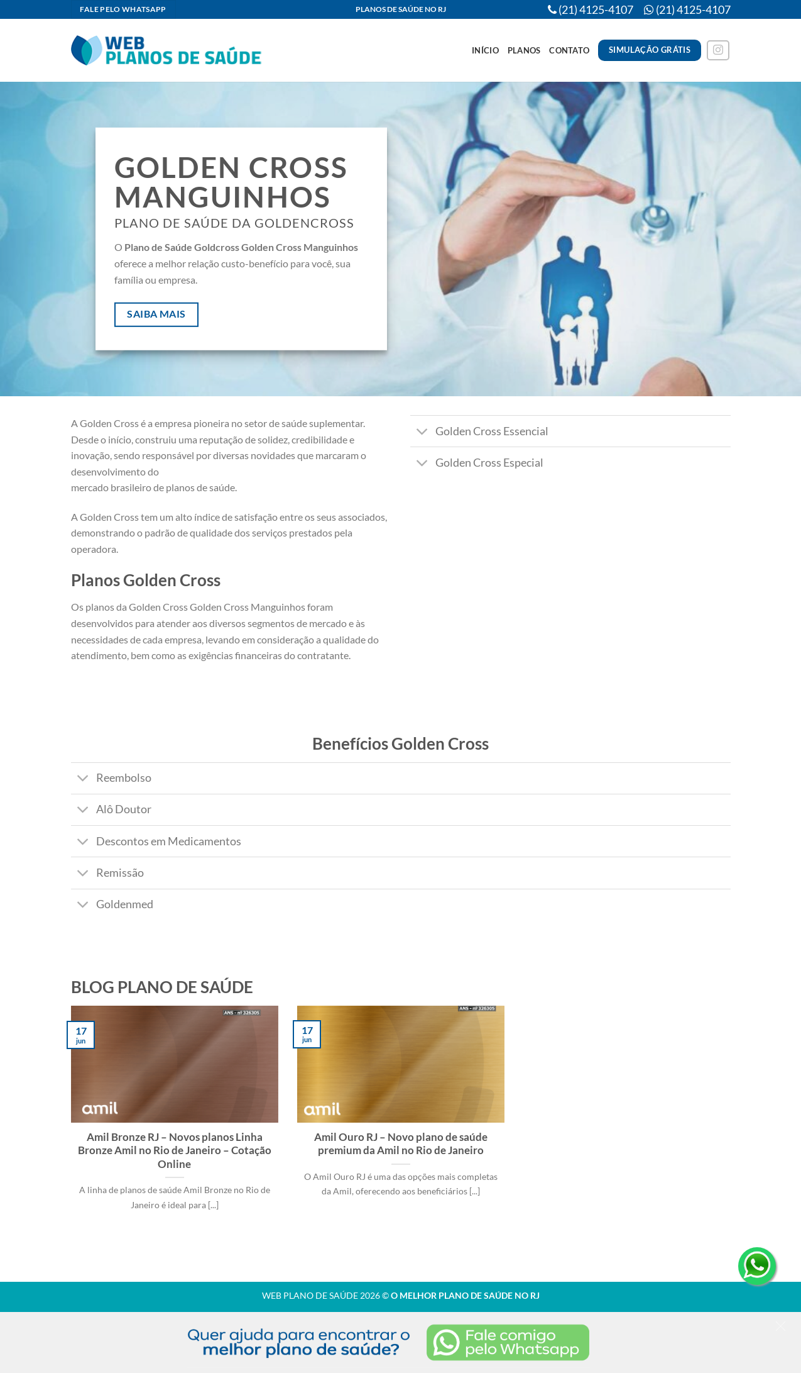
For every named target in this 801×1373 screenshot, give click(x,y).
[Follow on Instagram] (718, 50)
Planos (524, 50)
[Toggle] (422, 432)
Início (485, 50)
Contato (569, 50)
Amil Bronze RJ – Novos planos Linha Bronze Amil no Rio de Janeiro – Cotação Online (174, 1150)
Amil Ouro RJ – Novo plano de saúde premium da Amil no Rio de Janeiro (401, 1144)
